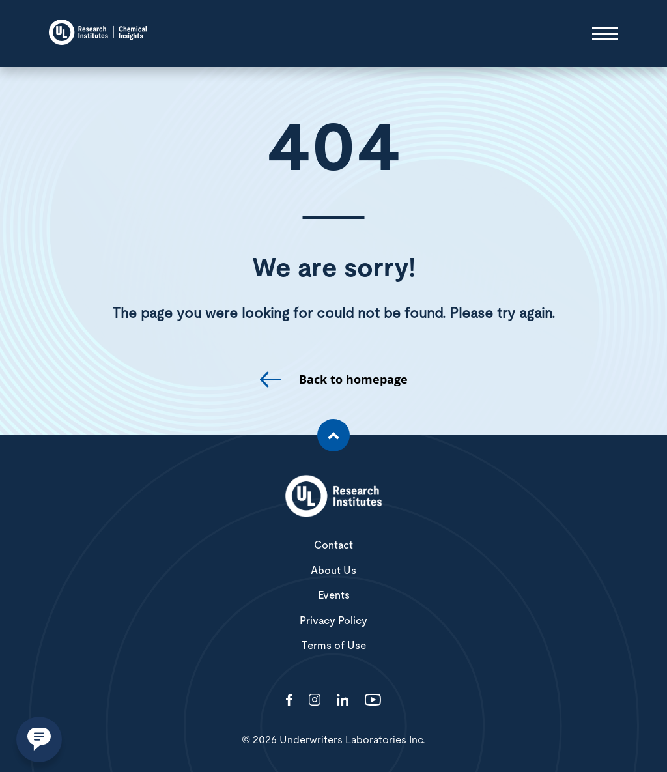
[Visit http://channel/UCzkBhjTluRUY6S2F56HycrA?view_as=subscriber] (373, 701)
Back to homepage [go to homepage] (353, 379)
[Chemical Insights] (98, 34)
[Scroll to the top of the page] (333, 435)
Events (334, 595)
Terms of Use (334, 645)
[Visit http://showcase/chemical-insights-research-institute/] (342, 701)
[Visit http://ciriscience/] (314, 701)
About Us (333, 570)
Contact (333, 545)
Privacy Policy (333, 621)
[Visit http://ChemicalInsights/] (289, 701)
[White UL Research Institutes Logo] (333, 497)
